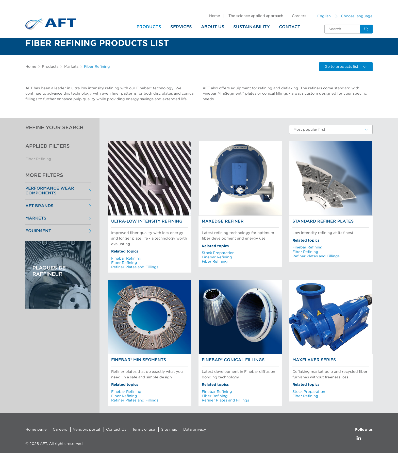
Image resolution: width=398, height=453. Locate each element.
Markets (71, 67)
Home (214, 16)
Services (181, 27)
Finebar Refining (126, 258)
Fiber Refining (38, 159)
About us (212, 27)
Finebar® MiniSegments (138, 360)
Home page (36, 429)
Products (149, 27)
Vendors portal (86, 429)
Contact (289, 27)
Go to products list (346, 67)
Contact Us (116, 429)
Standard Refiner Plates (323, 221)
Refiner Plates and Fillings (134, 267)
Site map (169, 429)
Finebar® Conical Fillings (233, 360)
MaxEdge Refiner (223, 221)
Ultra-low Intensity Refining (147, 221)
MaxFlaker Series (314, 360)
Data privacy (194, 429)
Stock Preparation (218, 253)
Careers (299, 16)
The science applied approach (255, 16)
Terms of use (143, 429)
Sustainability (251, 27)
